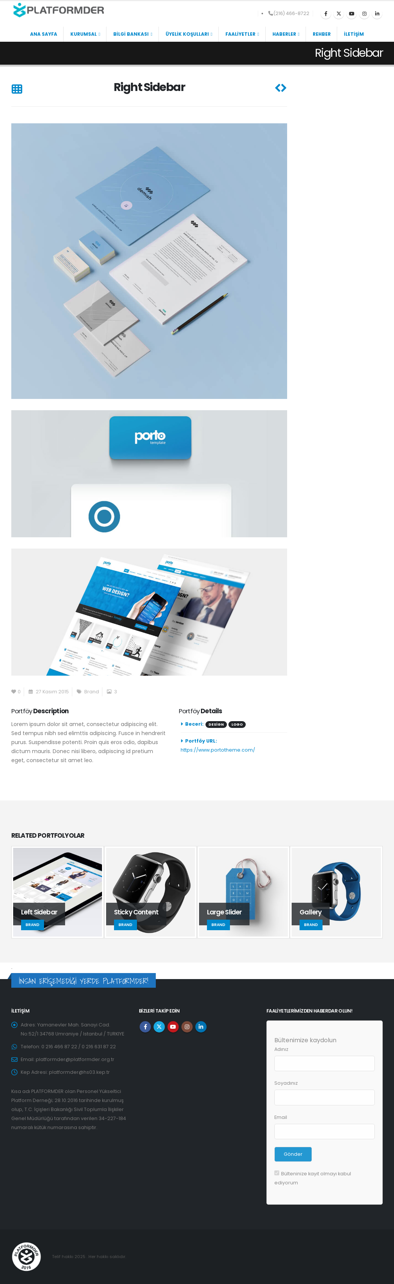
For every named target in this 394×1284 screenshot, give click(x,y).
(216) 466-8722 (288, 13)
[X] (338, 13)
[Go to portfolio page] (57, 892)
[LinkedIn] (377, 13)
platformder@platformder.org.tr (75, 1059)
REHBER (322, 34)
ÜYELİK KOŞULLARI (187, 34)
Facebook (145, 1026)
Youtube (173, 1026)
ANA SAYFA (43, 34)
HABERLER (284, 34)
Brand (91, 691)
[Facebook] (326, 13)
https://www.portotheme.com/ (218, 750)
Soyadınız (286, 1083)
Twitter (159, 1026)
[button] (16, 90)
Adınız (281, 1049)
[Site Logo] (58, 10)
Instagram (187, 1026)
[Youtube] (351, 13)
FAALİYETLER (240, 34)
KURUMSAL (83, 34)
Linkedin (201, 1026)
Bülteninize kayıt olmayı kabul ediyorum (312, 1178)
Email (280, 1117)
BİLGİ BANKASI (131, 34)
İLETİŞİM (354, 34)
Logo (237, 724)
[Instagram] (364, 13)
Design (216, 724)
